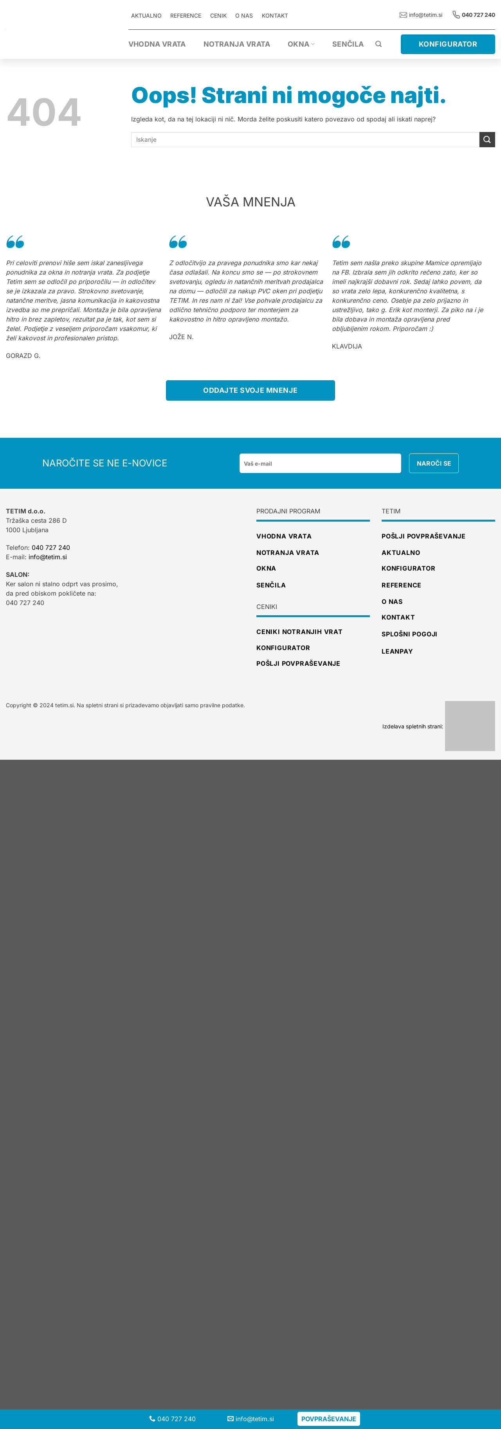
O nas (244, 15)
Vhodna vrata (157, 44)
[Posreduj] (487, 139)
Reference (402, 585)
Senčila (348, 44)
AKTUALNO (146, 15)
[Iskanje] (378, 44)
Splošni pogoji (410, 634)
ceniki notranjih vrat (299, 632)
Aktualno (401, 552)
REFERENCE (185, 15)
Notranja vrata (237, 44)
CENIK (218, 15)
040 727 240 (51, 547)
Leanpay (397, 651)
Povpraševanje (328, 1419)
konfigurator (283, 648)
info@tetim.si (421, 14)
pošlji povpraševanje (298, 663)
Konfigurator (409, 568)
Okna (301, 44)
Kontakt (275, 15)
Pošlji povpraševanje (424, 536)
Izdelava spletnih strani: (438, 726)
